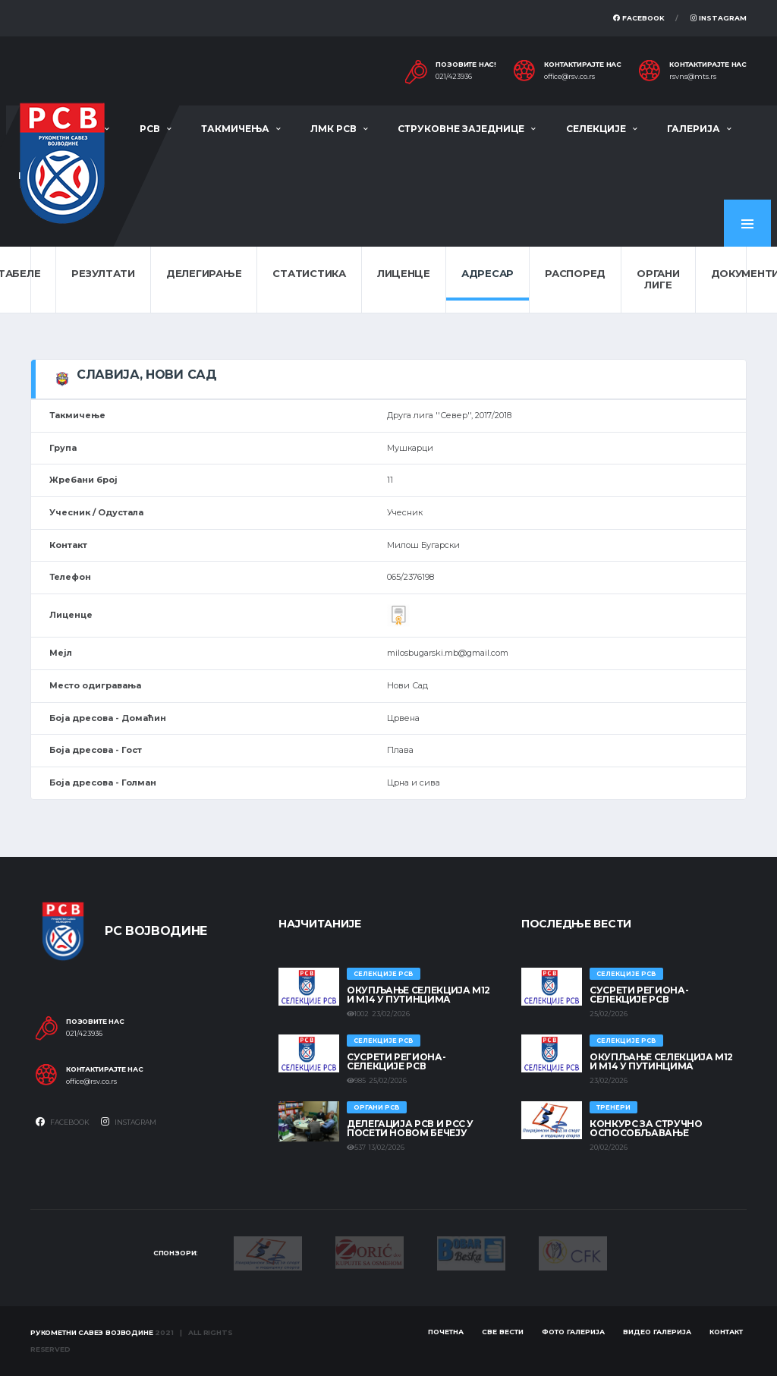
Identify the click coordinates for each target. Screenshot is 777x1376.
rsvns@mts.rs (692, 76)
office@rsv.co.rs (569, 76)
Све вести (503, 1331)
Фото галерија (573, 1331)
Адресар (487, 273)
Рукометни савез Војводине (91, 1332)
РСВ (150, 128)
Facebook (639, 18)
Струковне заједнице (461, 128)
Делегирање (203, 273)
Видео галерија (657, 1331)
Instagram (718, 18)
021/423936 (454, 76)
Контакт (726, 1331)
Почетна (446, 1331)
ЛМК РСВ (333, 128)
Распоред (575, 273)
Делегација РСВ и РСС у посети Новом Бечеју (410, 1128)
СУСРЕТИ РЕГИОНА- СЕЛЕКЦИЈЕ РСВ (396, 1061)
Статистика (308, 273)
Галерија (693, 128)
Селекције (596, 128)
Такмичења (235, 128)
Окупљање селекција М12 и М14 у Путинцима (418, 994)
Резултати (103, 273)
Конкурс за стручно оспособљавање (646, 1128)
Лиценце (403, 273)
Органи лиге (658, 279)
